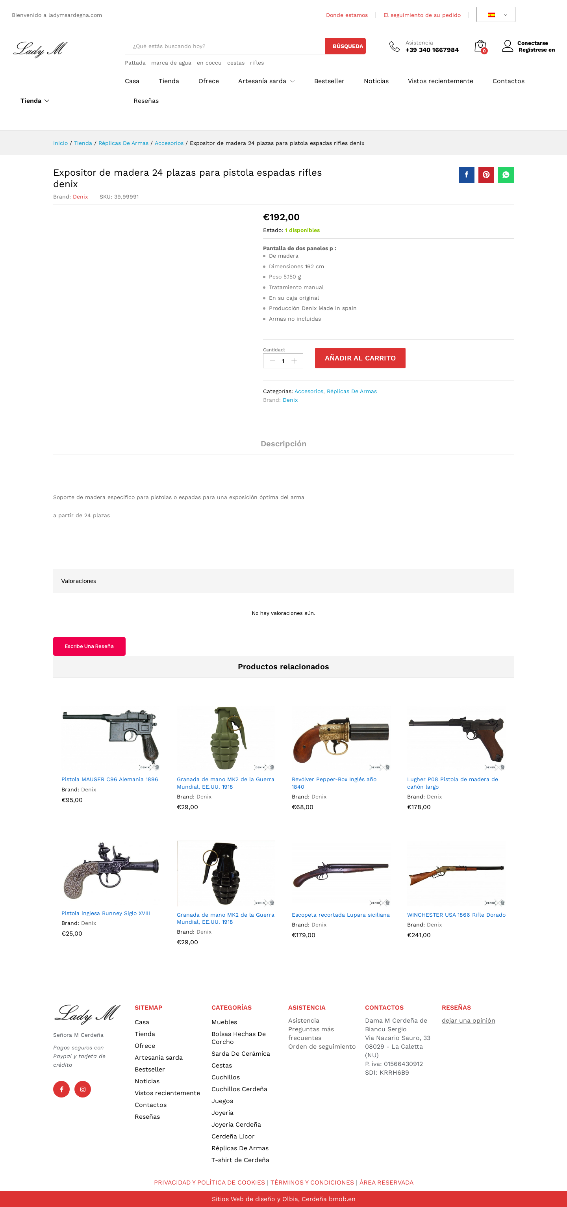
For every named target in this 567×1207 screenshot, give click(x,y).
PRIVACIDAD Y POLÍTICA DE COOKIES (208, 1182)
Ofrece (208, 81)
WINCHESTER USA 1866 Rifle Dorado (456, 914)
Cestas (221, 1065)
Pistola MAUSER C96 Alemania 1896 (109, 779)
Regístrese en (537, 49)
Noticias (376, 81)
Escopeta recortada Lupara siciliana (341, 914)
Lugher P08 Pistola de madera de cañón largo (452, 782)
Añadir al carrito (360, 358)
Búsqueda (348, 46)
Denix (80, 196)
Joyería (222, 1112)
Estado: (273, 230)
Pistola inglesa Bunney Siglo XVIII (105, 912)
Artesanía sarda (159, 1057)
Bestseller (329, 81)
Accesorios (309, 391)
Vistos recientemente (440, 81)
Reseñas (146, 101)
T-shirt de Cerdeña (240, 1159)
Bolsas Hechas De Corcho (238, 1037)
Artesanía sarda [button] (262, 81)
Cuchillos (225, 1077)
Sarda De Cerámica (240, 1053)
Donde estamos (347, 15)
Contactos (508, 81)
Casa (132, 81)
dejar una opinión (468, 1020)
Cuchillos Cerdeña (239, 1088)
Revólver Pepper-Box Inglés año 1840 (334, 782)
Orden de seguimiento (322, 1046)
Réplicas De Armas (352, 391)
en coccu (209, 62)
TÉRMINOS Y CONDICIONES (313, 1182)
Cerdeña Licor (233, 1136)
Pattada (135, 62)
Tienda (30, 101)
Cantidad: (274, 349)
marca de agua (171, 62)
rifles (257, 62)
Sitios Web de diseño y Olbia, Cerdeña (269, 1198)
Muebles (224, 1021)
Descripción (283, 443)
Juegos (222, 1100)
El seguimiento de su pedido (422, 15)
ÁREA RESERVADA (388, 1182)
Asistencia (419, 42)
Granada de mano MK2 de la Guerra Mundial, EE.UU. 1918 (225, 782)
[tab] (283, 446)
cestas (236, 62)
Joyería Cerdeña (236, 1124)
